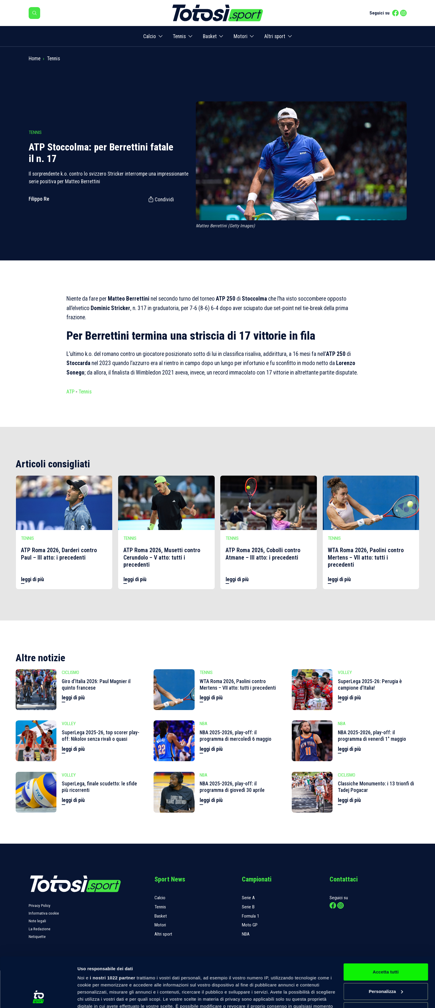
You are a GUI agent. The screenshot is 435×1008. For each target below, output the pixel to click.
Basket (210, 36)
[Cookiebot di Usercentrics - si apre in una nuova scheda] (38, 996)
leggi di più (32, 579)
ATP (70, 392)
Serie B (248, 907)
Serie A (248, 897)
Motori (240, 36)
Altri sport (274, 36)
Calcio (149, 36)
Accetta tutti (386, 925)
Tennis (179, 36)
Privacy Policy (39, 905)
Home (34, 58)
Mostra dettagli (93, 996)
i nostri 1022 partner (112, 931)
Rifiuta (385, 963)
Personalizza (386, 944)
